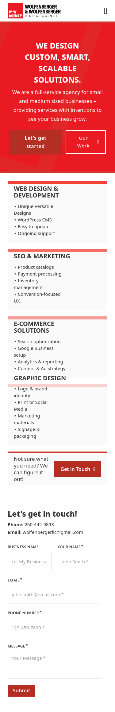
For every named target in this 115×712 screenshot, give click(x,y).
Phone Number (23, 613)
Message (16, 646)
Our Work (88, 142)
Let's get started (35, 142)
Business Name (23, 547)
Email (14, 580)
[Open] (105, 10)
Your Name (69, 547)
